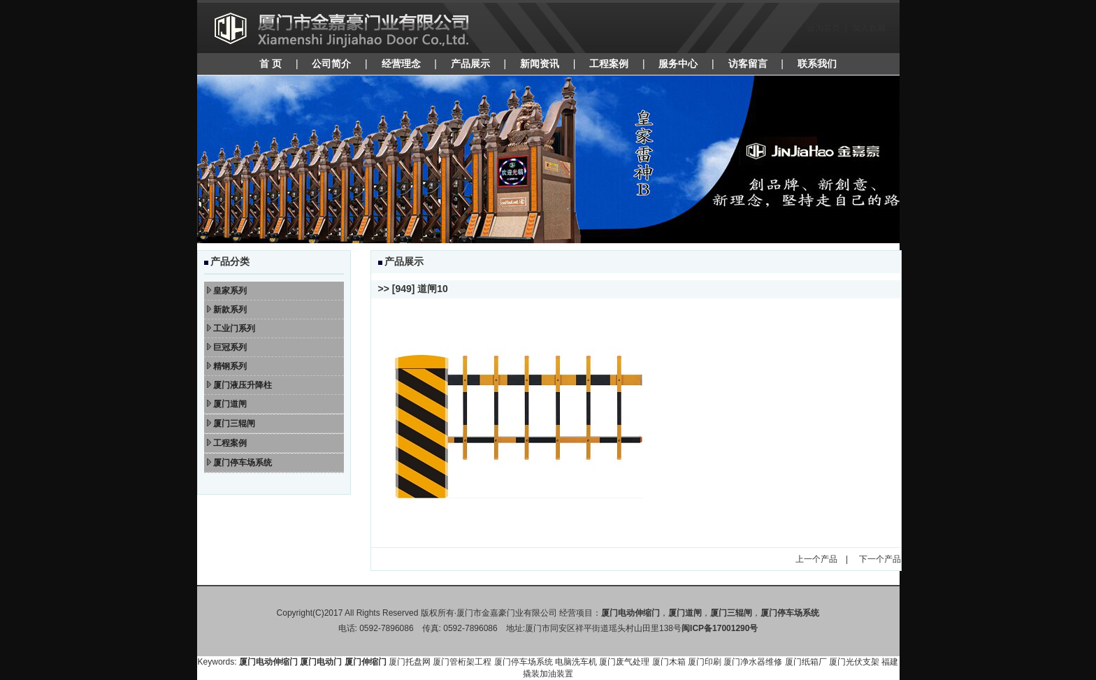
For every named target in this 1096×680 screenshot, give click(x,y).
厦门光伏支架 (854, 662)
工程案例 (608, 63)
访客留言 (747, 63)
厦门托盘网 (410, 662)
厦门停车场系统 (523, 662)
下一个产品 (880, 559)
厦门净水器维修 (752, 662)
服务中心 (678, 63)
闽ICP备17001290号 (720, 628)
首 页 (270, 63)
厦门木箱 (669, 662)
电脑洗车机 (576, 662)
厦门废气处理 (624, 662)
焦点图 (548, 159)
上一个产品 (816, 559)
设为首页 (823, 28)
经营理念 (401, 63)
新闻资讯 (539, 63)
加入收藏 (869, 28)
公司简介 (331, 63)
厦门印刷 (704, 662)
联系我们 (817, 63)
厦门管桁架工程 (462, 662)
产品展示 (470, 63)
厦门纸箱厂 (806, 662)
